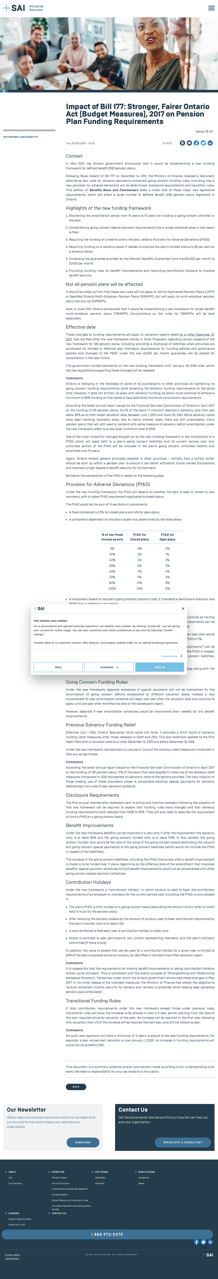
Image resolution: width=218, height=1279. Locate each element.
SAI (10, 1177)
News (141, 1183)
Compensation (60, 1194)
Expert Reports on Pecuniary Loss (70, 1200)
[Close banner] (183, 608)
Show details (169, 656)
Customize (109, 667)
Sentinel (99, 1183)
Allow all (159, 667)
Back (76, 1086)
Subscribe (83, 1142)
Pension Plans (59, 1177)
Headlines (143, 1177)
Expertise (58, 1171)
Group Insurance (61, 1183)
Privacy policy (12, 1254)
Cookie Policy (12, 1258)
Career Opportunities (19, 1219)
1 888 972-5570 (107, 1234)
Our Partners (15, 1183)
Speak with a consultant (182, 1142)
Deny (58, 667)
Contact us (59, 1213)
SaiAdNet (100, 1177)
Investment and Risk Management (70, 1188)
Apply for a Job (16, 1224)
